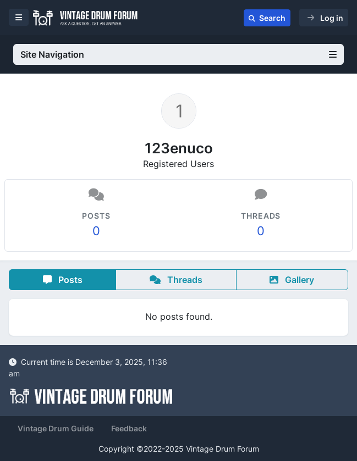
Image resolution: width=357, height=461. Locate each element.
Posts (63, 279)
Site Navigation (178, 54)
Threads (176, 279)
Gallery (292, 279)
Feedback (129, 428)
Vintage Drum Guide (56, 428)
